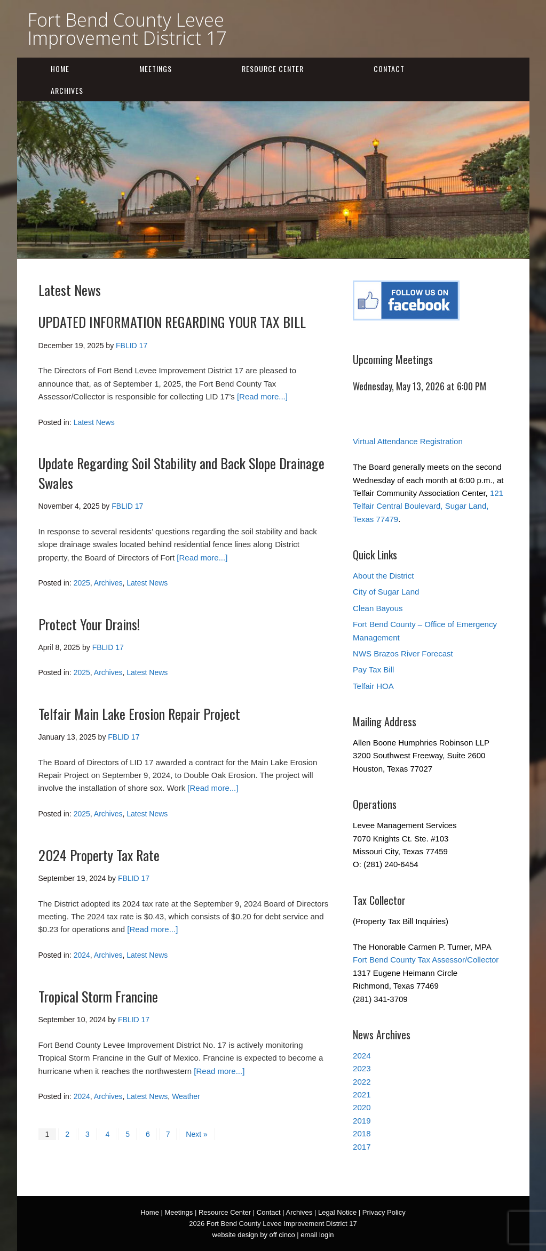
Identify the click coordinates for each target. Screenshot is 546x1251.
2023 (361, 1068)
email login (317, 1235)
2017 (361, 1146)
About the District (383, 575)
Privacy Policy (384, 1212)
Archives (67, 90)
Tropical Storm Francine (98, 996)
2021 (361, 1094)
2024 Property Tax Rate (99, 855)
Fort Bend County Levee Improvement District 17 (127, 28)
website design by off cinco (253, 1235)
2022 (361, 1081)
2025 (82, 583)
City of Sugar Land (386, 591)
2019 (361, 1120)
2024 (82, 955)
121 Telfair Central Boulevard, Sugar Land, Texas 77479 (428, 506)
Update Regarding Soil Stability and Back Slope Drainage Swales (181, 473)
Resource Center (273, 68)
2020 (361, 1107)
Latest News (94, 422)
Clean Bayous (377, 608)
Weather (186, 1096)
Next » (196, 1134)
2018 (361, 1133)
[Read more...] (262, 396)
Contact (389, 68)
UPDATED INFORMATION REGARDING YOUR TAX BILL (172, 321)
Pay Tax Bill (373, 669)
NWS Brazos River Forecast (403, 653)
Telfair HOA (373, 686)
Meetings (155, 68)
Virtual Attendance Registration (408, 441)
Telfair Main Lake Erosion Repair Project (139, 713)
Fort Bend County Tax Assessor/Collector (425, 959)
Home (60, 68)
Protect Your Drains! (89, 624)
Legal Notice (337, 1212)
